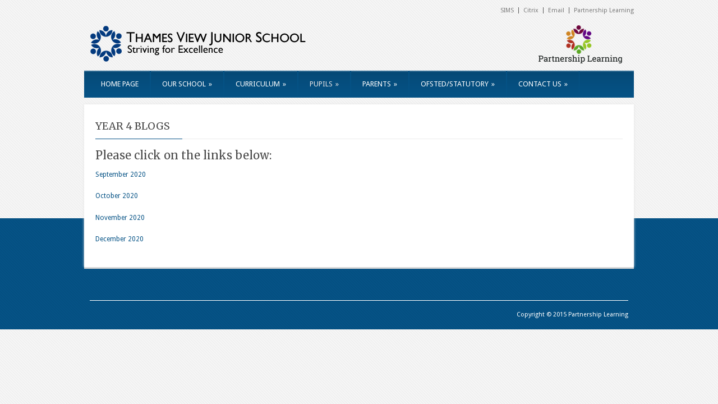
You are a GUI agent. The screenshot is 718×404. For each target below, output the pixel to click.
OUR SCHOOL (187, 84)
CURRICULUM (261, 84)
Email (556, 10)
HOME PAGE (120, 84)
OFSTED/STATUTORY (458, 84)
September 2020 (120, 174)
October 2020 (116, 196)
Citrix (530, 10)
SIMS (507, 10)
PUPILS (324, 84)
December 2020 (119, 239)
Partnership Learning (604, 10)
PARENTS (379, 84)
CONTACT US (543, 84)
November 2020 (120, 218)
